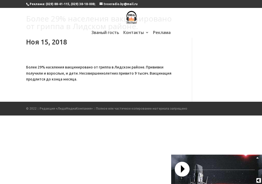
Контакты (133, 33)
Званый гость (105, 33)
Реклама (162, 33)
